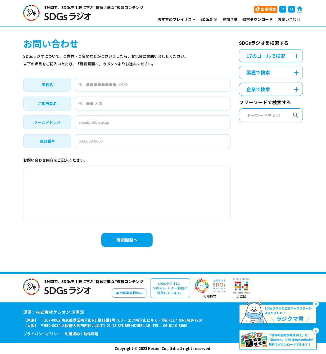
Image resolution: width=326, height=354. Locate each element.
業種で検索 (258, 72)
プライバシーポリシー (42, 334)
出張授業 (268, 9)
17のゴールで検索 (265, 55)
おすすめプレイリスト (176, 19)
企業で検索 (258, 89)
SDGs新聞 (208, 19)
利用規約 (72, 334)
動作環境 (91, 334)
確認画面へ (127, 239)
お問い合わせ (289, 19)
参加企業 (230, 19)
